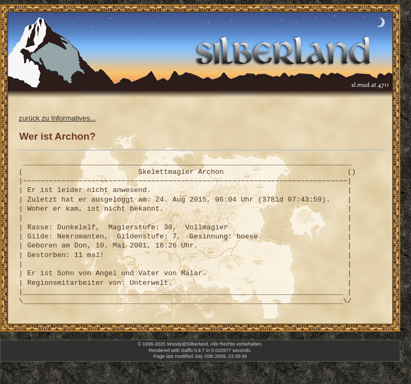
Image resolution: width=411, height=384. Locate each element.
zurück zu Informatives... (57, 118)
